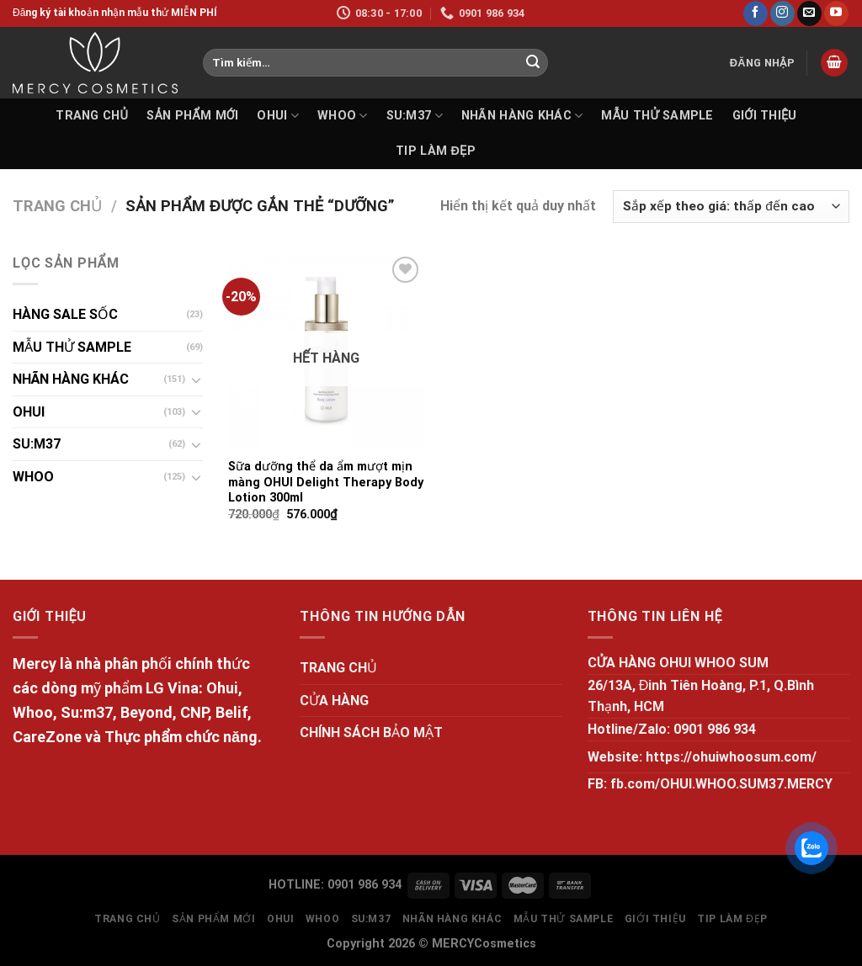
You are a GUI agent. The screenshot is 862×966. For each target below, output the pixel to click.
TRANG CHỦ (92, 116)
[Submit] (533, 63)
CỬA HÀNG (334, 701)
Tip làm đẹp (436, 151)
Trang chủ (57, 206)
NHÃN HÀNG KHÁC (522, 116)
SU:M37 (414, 116)
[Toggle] (196, 379)
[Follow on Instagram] (782, 13)
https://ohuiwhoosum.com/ (731, 757)
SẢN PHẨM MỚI (192, 116)
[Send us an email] (809, 13)
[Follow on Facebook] (755, 13)
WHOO (342, 116)
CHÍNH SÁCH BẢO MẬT (371, 732)
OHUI (278, 116)
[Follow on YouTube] (836, 13)
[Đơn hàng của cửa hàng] (731, 206)
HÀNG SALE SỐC (65, 314)
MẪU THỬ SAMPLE (657, 116)
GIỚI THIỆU (764, 116)
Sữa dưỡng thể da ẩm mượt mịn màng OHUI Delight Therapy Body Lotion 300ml (325, 482)
